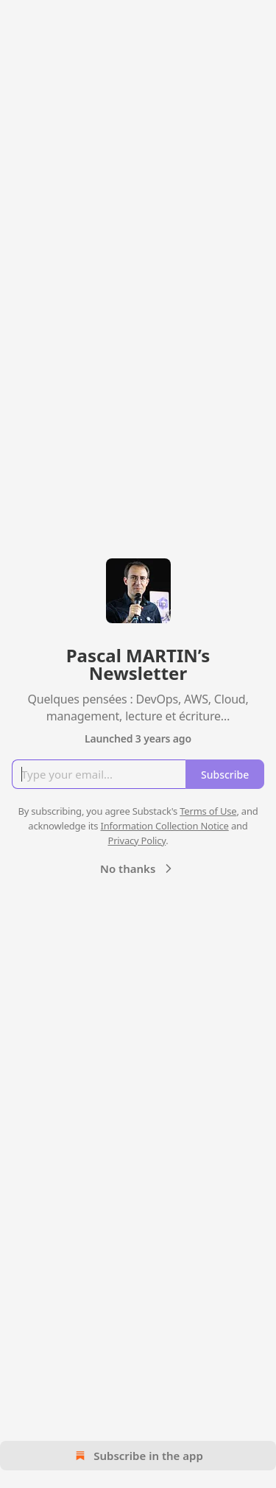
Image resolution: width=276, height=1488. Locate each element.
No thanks (138, 868)
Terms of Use (208, 811)
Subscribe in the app (138, 1455)
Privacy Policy (136, 840)
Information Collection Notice (165, 825)
